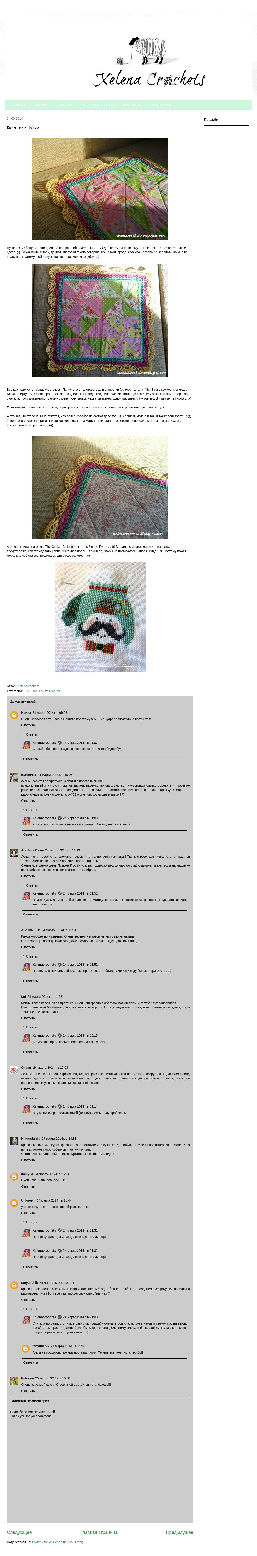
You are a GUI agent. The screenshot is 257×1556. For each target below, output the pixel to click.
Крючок (54, 691)
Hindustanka (30, 1138)
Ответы (31, 734)
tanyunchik (29, 1283)
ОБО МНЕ (42, 105)
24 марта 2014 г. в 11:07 (80, 742)
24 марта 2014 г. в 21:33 (80, 1317)
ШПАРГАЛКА (161, 105)
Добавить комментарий (30, 1401)
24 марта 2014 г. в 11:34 (59, 930)
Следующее (19, 1532)
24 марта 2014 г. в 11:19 (62, 850)
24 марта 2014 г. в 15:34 (51, 1174)
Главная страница (99, 1532)
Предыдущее (179, 1532)
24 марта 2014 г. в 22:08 (68, 1346)
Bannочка (28, 775)
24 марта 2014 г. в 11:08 (80, 818)
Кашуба (27, 1174)
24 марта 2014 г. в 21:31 (80, 1230)
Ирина (26, 712)
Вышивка (30, 691)
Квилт (43, 691)
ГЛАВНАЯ (17, 105)
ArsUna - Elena (32, 850)
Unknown (28, 1200)
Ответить (28, 725)
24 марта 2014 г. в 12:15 (80, 1035)
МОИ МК (65, 105)
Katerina (27, 1378)
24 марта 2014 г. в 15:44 (54, 1200)
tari (23, 996)
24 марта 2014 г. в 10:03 (55, 775)
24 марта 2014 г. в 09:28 (49, 712)
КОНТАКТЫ (132, 105)
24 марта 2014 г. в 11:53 (45, 996)
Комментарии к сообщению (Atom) (57, 1542)
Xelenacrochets (44, 742)
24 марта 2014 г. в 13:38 (59, 1138)
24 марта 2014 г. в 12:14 (80, 1106)
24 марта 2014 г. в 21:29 (56, 1283)
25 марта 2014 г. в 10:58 (52, 1378)
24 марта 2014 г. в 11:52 (80, 893)
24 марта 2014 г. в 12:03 (50, 1067)
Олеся (26, 1067)
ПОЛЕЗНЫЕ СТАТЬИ (98, 105)
